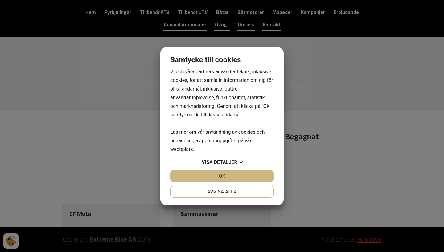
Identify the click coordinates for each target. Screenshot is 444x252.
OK (222, 176)
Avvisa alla (222, 192)
